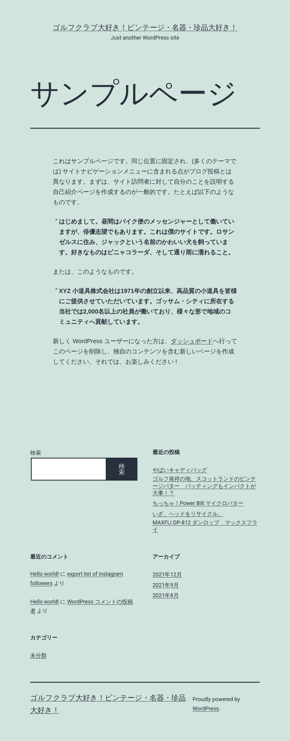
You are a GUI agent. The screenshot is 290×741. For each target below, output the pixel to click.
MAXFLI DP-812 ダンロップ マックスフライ (205, 526)
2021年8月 (166, 595)
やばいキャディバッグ (180, 470)
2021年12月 (167, 574)
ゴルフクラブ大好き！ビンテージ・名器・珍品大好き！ (145, 27)
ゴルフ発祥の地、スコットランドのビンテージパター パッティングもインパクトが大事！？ (204, 485)
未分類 (38, 655)
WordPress (205, 708)
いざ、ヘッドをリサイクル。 (188, 514)
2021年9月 (166, 585)
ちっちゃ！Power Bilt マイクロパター (198, 503)
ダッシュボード (192, 341)
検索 (35, 452)
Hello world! (44, 574)
